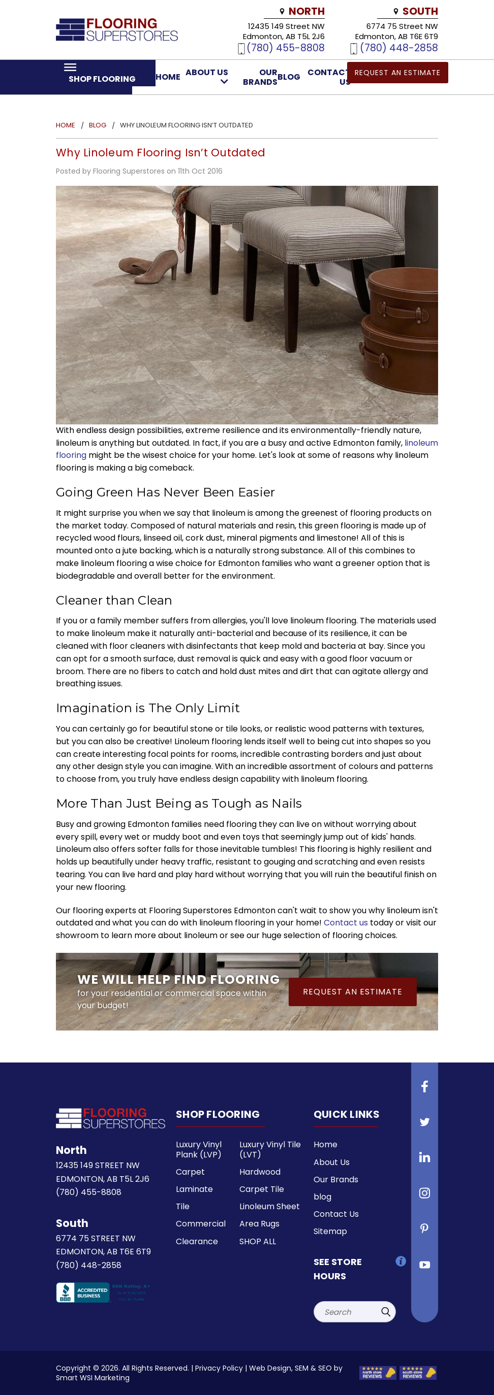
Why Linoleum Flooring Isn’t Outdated (160, 152)
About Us (207, 76)
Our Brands (260, 77)
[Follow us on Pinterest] (425, 1232)
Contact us (346, 922)
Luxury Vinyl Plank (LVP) (199, 1149)
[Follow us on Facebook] (425, 1090)
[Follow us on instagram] (425, 1197)
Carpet (190, 1172)
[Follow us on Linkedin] (425, 1161)
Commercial (201, 1224)
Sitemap (330, 1231)
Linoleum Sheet (269, 1206)
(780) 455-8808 (285, 47)
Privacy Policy (219, 1368)
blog (288, 77)
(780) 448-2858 (399, 47)
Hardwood (260, 1172)
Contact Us (336, 1214)
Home (168, 77)
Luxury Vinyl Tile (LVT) (270, 1149)
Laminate (194, 1189)
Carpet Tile (261, 1189)
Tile (183, 1206)
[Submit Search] (386, 1312)
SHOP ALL (257, 1241)
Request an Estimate (398, 73)
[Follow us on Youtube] (425, 1268)
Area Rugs (259, 1224)
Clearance (197, 1241)
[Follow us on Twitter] (425, 1126)
